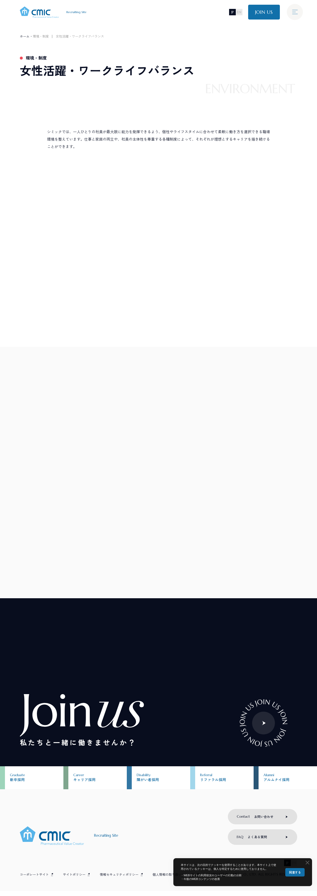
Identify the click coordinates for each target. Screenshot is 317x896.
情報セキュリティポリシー (119, 879)
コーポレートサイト (34, 879)
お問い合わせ (255, 821)
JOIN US (264, 12)
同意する (295, 872)
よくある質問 (252, 842)
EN (239, 12)
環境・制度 (41, 36)
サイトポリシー (74, 879)
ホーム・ (26, 36)
